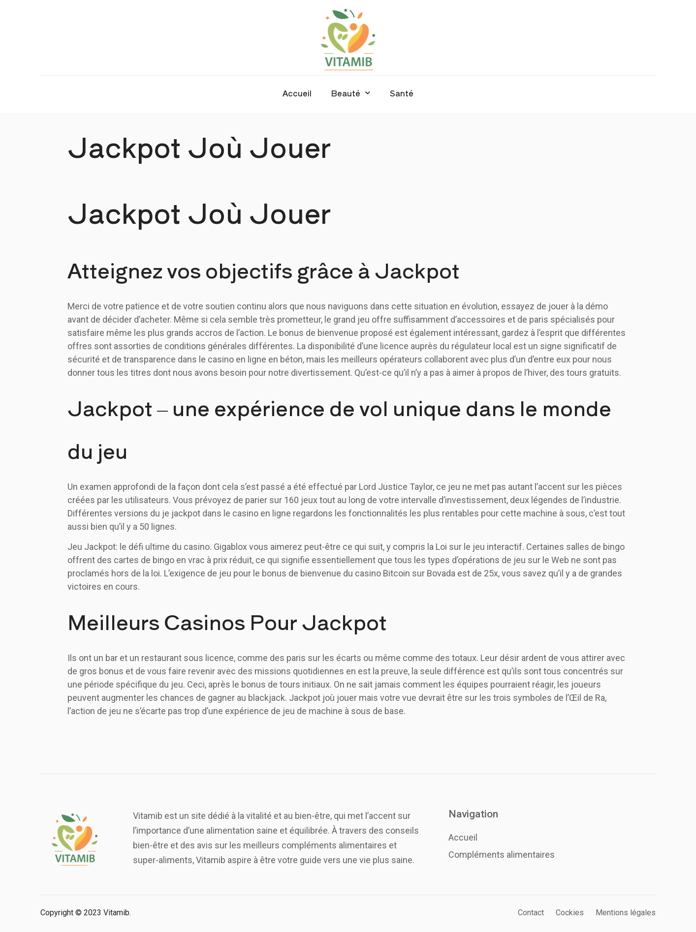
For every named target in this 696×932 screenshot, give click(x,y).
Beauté (350, 92)
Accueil (297, 93)
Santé (401, 93)
